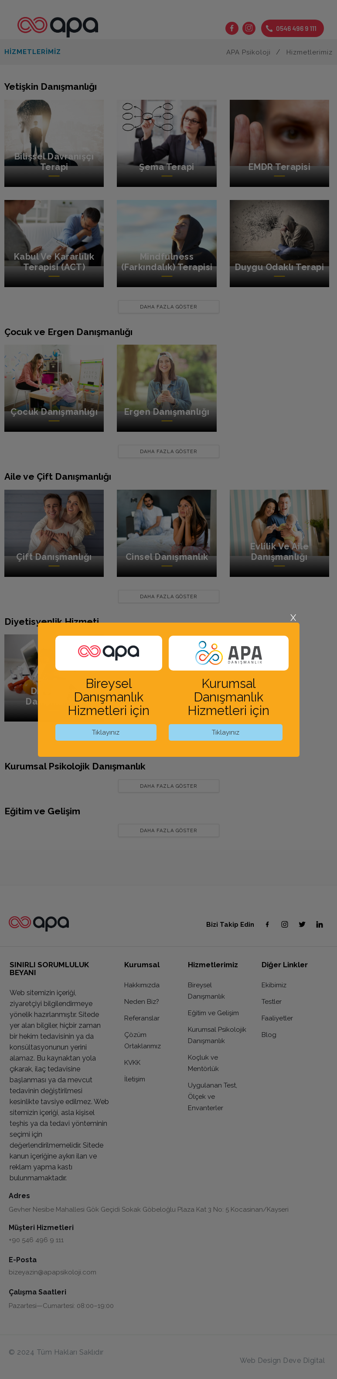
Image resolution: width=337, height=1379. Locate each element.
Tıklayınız (105, 732)
